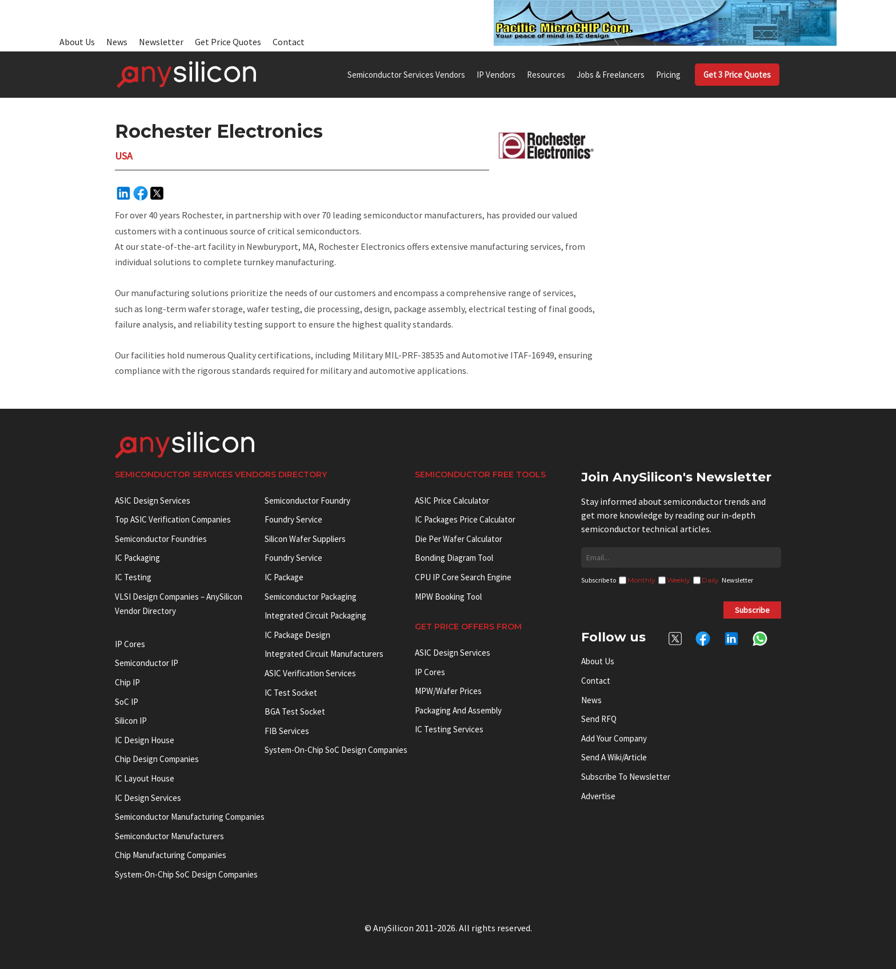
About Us (77, 41)
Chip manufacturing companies (170, 855)
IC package (284, 577)
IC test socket (291, 692)
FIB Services (287, 730)
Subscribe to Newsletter (625, 776)
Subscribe (752, 610)
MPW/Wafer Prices (448, 690)
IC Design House (144, 740)
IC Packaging (137, 557)
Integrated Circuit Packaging (315, 615)
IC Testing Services (449, 729)
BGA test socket (295, 711)
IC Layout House (144, 778)
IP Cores (430, 672)
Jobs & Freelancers (611, 74)
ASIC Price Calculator (452, 500)
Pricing (668, 74)
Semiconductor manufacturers (169, 836)
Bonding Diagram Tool (454, 557)
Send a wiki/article (614, 757)
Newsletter (161, 41)
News (116, 41)
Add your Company (614, 738)
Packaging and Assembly (458, 710)
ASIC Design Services (152, 500)
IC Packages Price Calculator (465, 519)
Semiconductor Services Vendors (406, 74)
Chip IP (127, 682)
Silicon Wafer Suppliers (305, 538)
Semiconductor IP (146, 662)
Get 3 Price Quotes (737, 74)
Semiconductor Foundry (307, 500)
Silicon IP (131, 720)
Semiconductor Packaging (311, 596)
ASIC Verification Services (310, 673)
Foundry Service (293, 519)
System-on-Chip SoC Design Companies (186, 874)
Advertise (598, 796)
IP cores (130, 644)
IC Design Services (148, 797)
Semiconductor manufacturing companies (190, 816)
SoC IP (126, 701)
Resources (546, 74)
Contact (289, 41)
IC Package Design (297, 634)
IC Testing (133, 577)
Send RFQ (599, 718)
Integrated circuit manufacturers (324, 653)
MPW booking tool (448, 596)
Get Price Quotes (228, 41)
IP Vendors (496, 74)
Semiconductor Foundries (161, 538)
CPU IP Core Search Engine (463, 577)
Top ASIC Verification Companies (173, 519)
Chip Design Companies (157, 758)
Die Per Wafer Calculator (458, 538)
